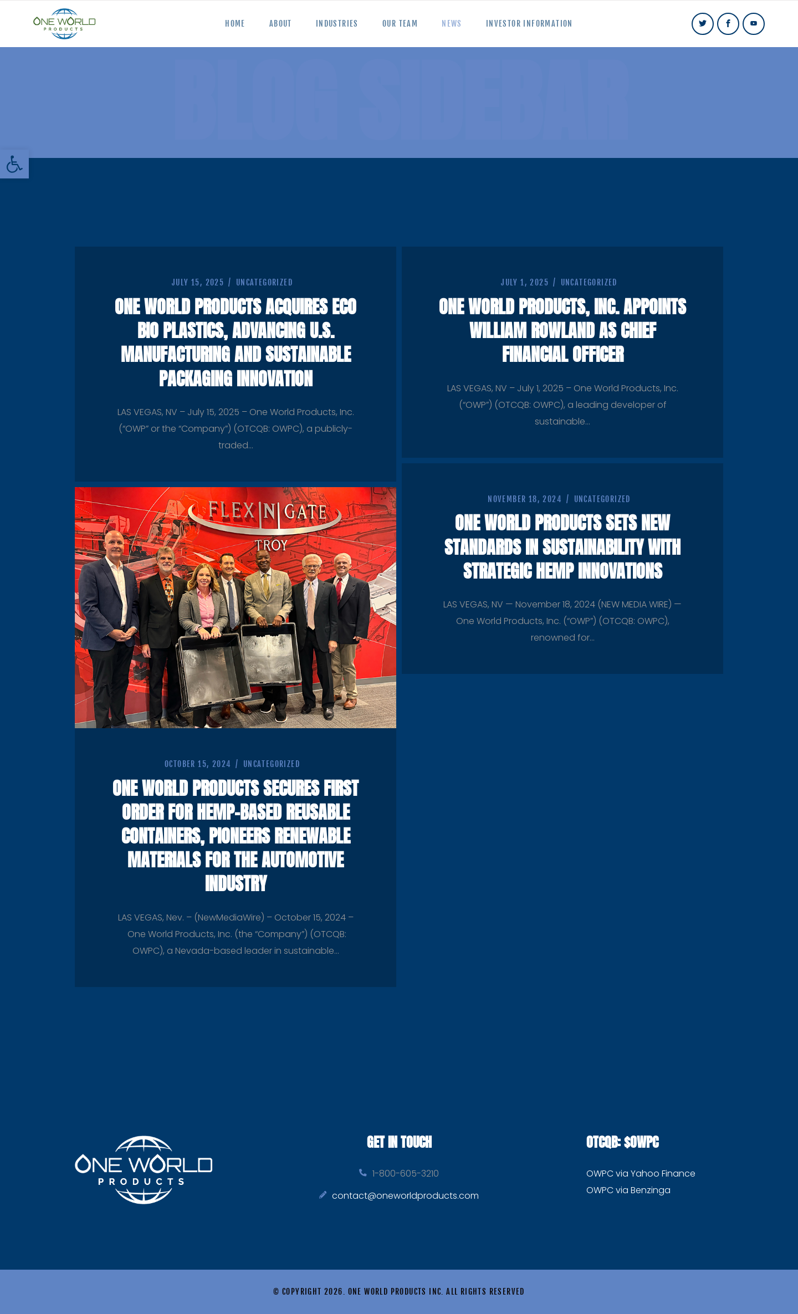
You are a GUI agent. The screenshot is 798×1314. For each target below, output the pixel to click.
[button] (14, 164)
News (458, 28)
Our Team (402, 28)
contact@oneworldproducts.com (405, 1195)
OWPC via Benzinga (628, 1190)
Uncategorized (264, 293)
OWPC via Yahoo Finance (640, 1173)
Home (226, 28)
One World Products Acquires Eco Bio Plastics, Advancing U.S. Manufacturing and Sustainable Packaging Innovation (235, 352)
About (274, 28)
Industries (335, 28)
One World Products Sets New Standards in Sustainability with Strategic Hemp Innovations (563, 569)
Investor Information (538, 28)
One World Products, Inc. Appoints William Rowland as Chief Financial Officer (562, 340)
